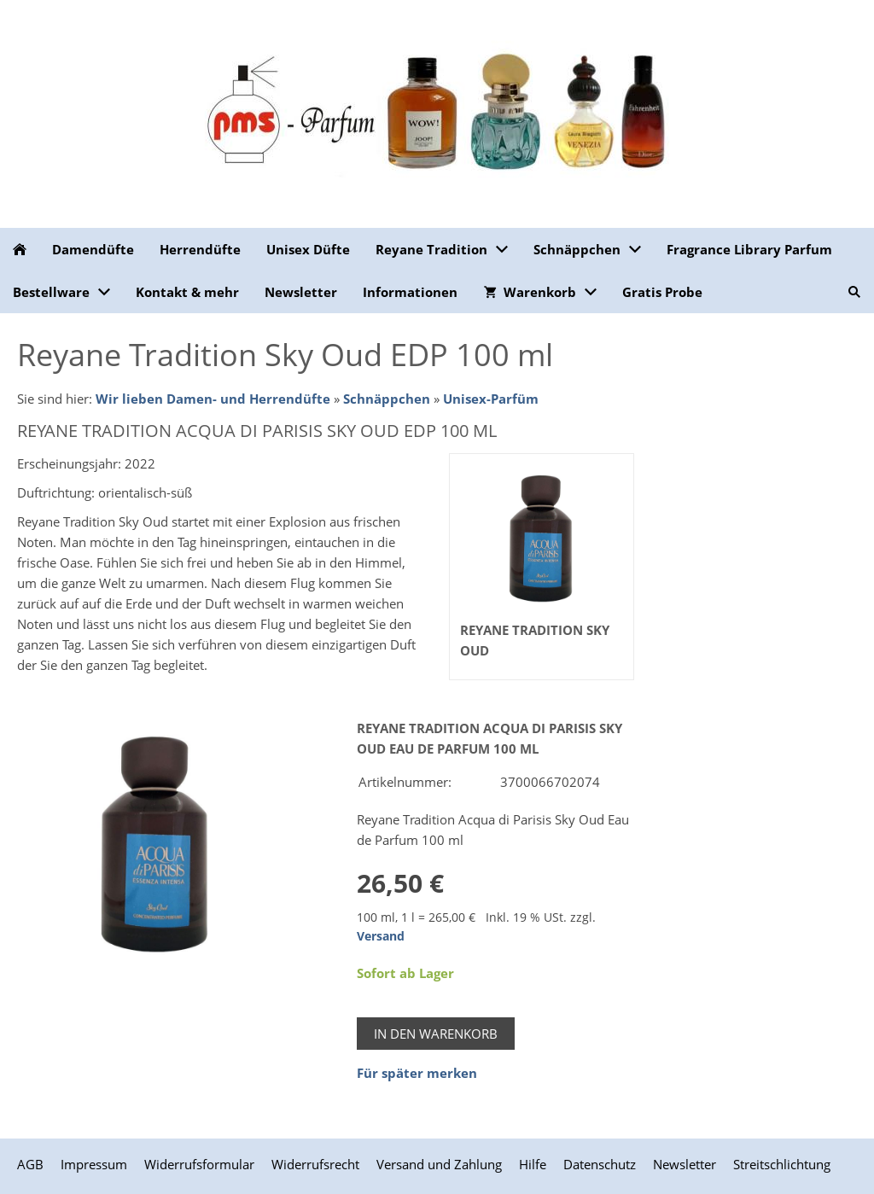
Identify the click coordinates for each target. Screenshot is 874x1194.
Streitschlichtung (781, 1164)
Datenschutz (599, 1164)
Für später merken (417, 1072)
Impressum (94, 1164)
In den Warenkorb (436, 1033)
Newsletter (684, 1164)
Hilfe (532, 1164)
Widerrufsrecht (315, 1164)
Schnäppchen (386, 398)
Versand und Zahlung (439, 1164)
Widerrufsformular (199, 1164)
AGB (30, 1164)
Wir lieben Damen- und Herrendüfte (213, 398)
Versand (381, 936)
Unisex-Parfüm (491, 398)
